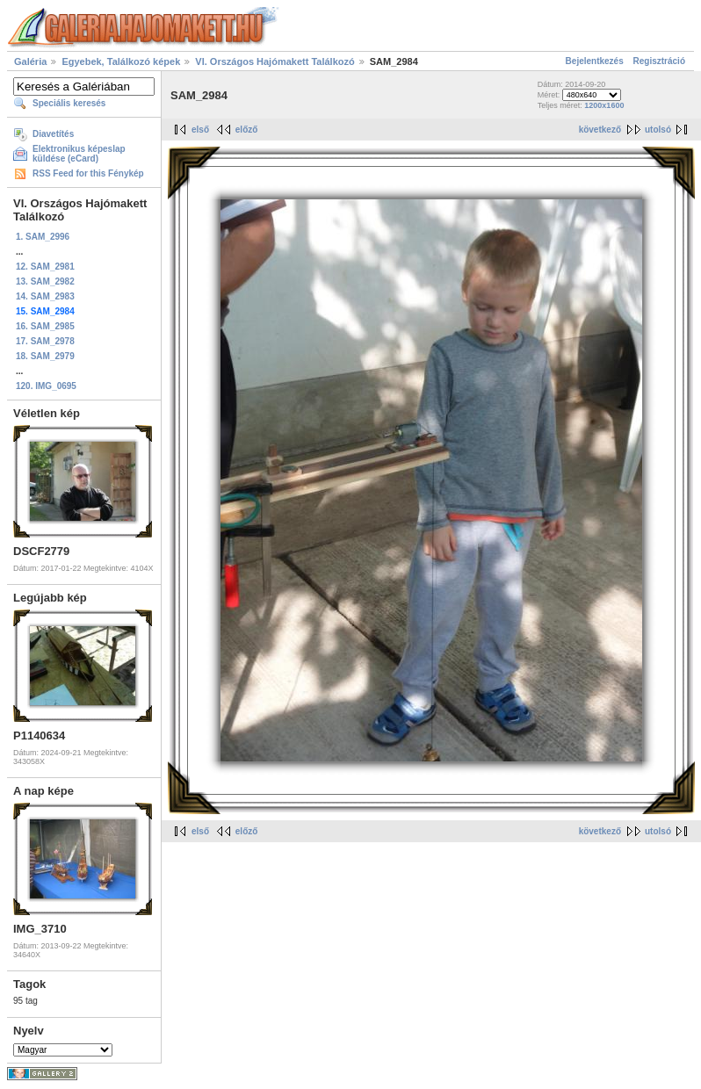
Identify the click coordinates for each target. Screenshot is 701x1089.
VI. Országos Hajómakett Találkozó (274, 61)
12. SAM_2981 (45, 266)
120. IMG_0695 (46, 386)
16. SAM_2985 (45, 326)
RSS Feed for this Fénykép (88, 173)
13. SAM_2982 (45, 281)
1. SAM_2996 (42, 237)
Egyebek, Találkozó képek (120, 61)
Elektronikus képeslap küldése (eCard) (79, 153)
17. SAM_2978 (45, 341)
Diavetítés (53, 134)
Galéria (30, 61)
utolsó (658, 129)
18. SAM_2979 (45, 356)
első (200, 129)
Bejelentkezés (595, 61)
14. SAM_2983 (45, 296)
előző (246, 129)
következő (600, 129)
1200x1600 (604, 105)
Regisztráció (659, 61)
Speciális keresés (69, 103)
